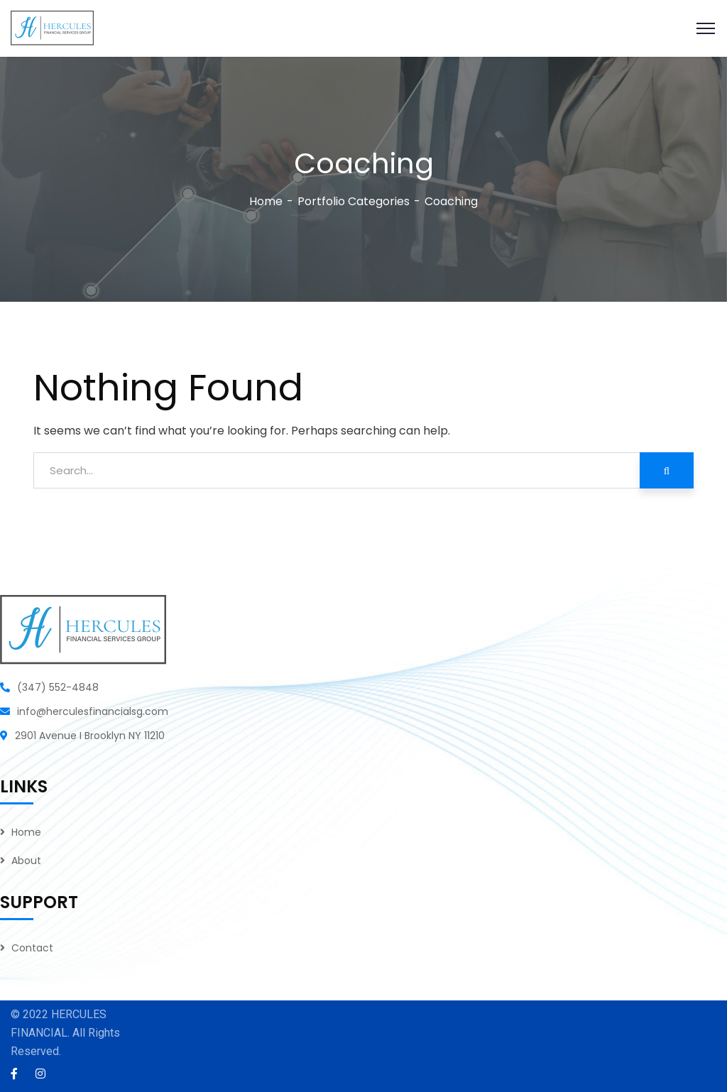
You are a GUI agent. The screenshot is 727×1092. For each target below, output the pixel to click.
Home (266, 201)
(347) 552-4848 (58, 687)
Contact (32, 948)
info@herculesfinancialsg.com (92, 711)
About (26, 860)
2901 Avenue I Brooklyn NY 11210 (90, 735)
